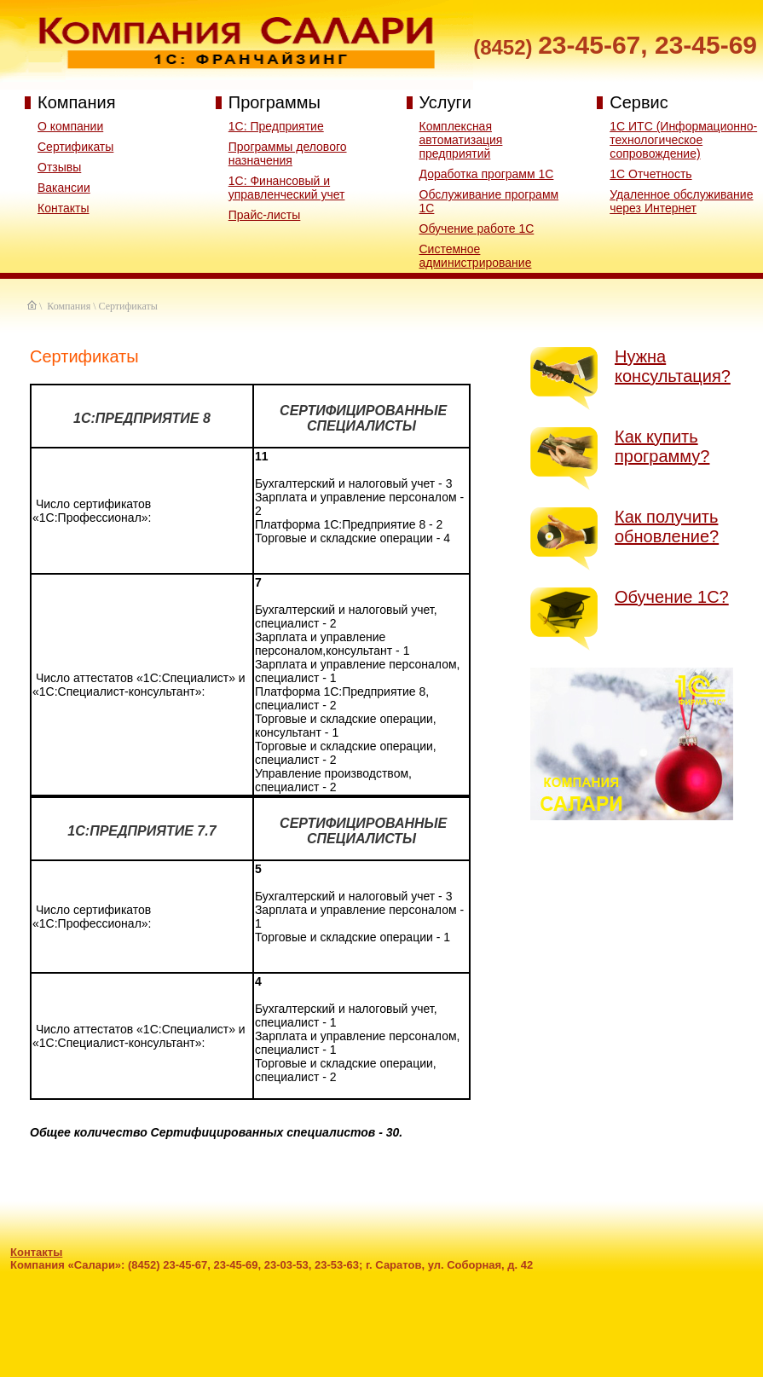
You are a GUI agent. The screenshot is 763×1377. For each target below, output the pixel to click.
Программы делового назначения (287, 153)
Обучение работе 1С (477, 228)
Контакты (63, 208)
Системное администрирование (475, 255)
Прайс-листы (264, 215)
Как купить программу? (662, 446)
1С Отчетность (650, 174)
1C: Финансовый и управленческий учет (286, 187)
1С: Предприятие (276, 126)
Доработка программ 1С (486, 174)
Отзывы (59, 167)
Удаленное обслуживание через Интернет (681, 201)
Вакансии (64, 187)
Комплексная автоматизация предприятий (461, 139)
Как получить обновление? (667, 526)
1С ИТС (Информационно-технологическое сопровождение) (683, 139)
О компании (70, 126)
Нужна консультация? (673, 366)
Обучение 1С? (672, 596)
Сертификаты (75, 146)
